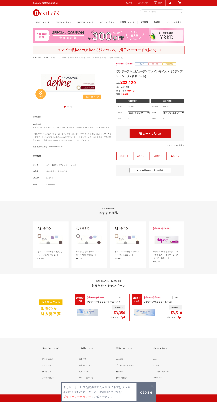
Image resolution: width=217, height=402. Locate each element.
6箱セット (141, 156)
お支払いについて (86, 365)
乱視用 (127, 22)
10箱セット (158, 156)
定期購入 (157, 22)
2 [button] (68, 107)
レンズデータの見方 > (175, 145)
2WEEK (63, 22)
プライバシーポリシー (125, 365)
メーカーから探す (174, 22)
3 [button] (71, 107)
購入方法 (129, 3)
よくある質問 (143, 3)
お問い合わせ (121, 378)
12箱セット (176, 156)
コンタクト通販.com (161, 372)
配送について (84, 372)
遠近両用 (144, 22)
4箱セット (124, 156)
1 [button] (65, 107)
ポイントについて (86, 378)
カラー (107, 22)
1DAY (42, 22)
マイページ (46, 365)
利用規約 (119, 372)
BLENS (156, 365)
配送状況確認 (47, 359)
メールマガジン (48, 378)
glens (155, 359)
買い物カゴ (46, 372)
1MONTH (85, 22)
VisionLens (157, 378)
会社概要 (119, 359)
